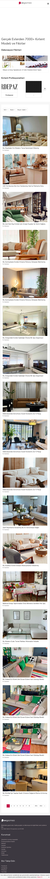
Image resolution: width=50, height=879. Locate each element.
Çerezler (3, 851)
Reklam (3, 843)
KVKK (2, 853)
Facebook (4, 866)
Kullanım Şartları (6, 847)
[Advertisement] (25, 18)
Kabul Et (39, 877)
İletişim (3, 845)
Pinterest (4, 870)
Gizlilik (3, 849)
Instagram (4, 868)
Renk (12, 110)
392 (41, 806)
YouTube (4, 872)
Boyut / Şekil (22, 110)
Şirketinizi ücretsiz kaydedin (9, 839)
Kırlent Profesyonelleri (13, 78)
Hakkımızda (4, 855)
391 (36, 806)
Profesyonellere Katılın (8, 841)
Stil (5, 110)
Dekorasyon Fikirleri (11, 50)
